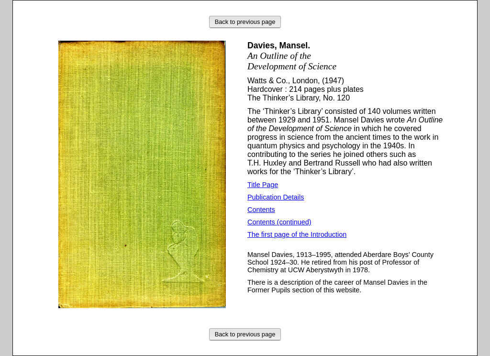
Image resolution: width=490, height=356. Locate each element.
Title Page (262, 185)
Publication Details (275, 197)
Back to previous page (245, 21)
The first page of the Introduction (296, 234)
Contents (261, 209)
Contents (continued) (279, 222)
